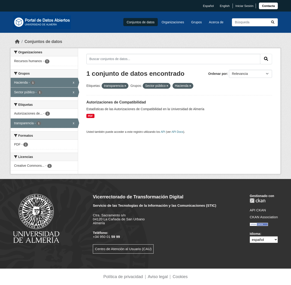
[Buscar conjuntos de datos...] (255, 22)
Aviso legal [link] (158, 276)
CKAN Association (264, 217)
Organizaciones (173, 22)
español (208, 6)
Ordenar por (217, 74)
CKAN (257, 200)
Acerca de (216, 22)
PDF (90, 116)
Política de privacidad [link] (123, 276)
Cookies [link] (180, 276)
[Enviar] (272, 22)
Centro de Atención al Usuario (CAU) (123, 249)
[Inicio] (17, 41)
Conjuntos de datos (141, 22)
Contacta (268, 6)
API (163, 131)
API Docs (177, 131)
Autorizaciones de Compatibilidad (116, 102)
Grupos (196, 22)
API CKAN (258, 210)
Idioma (255, 234)
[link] (268, 6)
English (225, 6)
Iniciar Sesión (244, 6)
